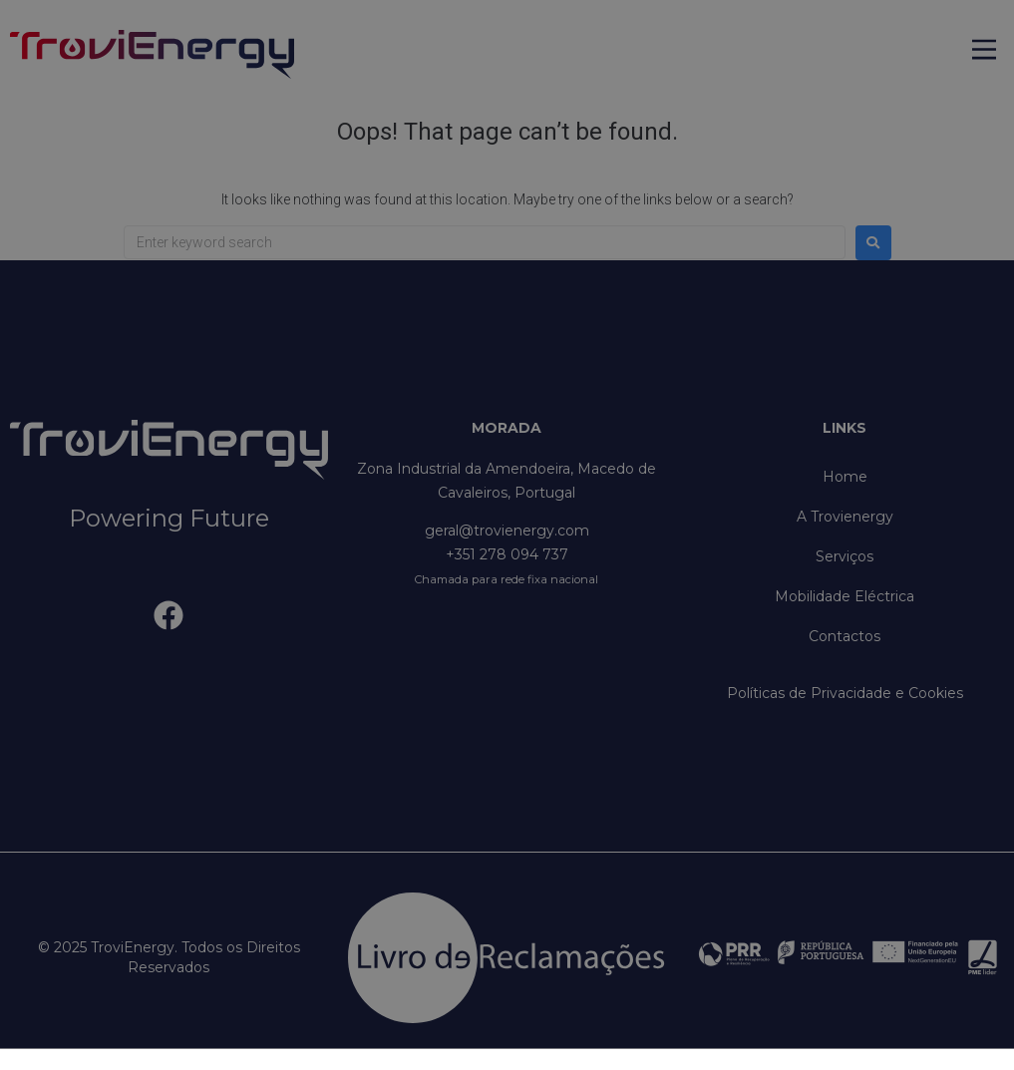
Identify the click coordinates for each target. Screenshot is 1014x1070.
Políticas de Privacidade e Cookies (845, 693)
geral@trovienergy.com (507, 530)
